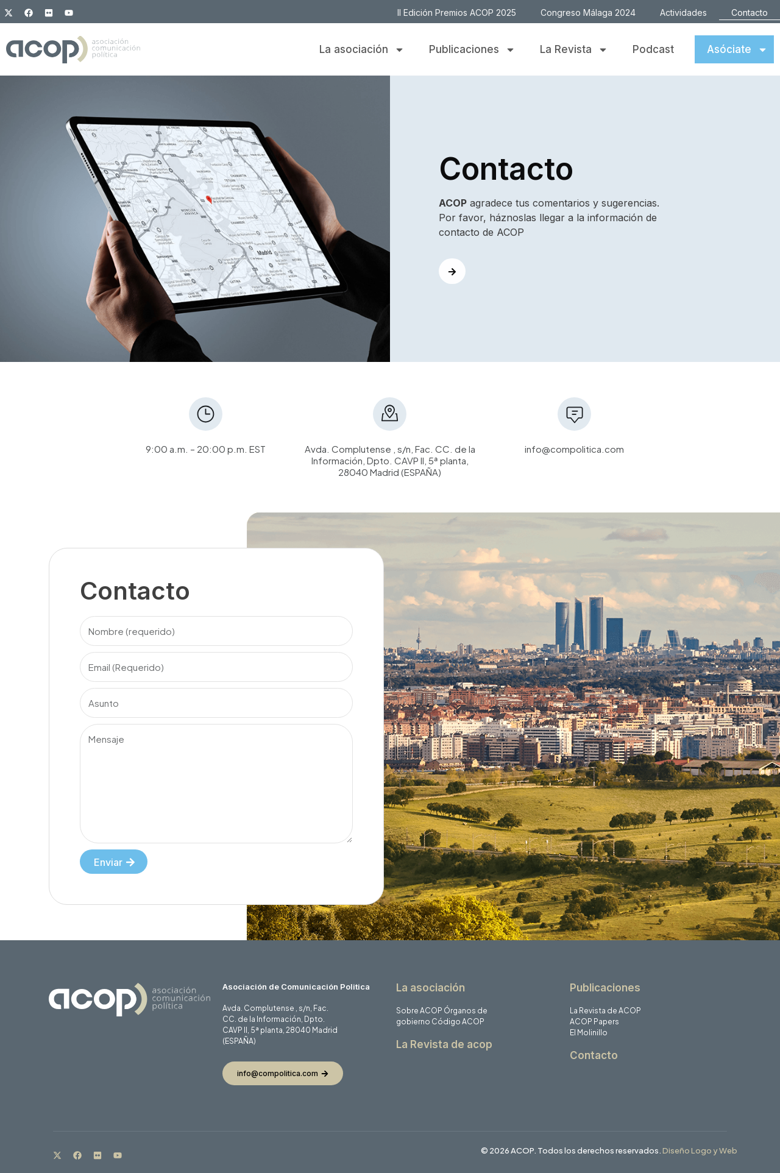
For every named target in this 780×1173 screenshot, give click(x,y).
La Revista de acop (444, 1044)
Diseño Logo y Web (699, 1150)
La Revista (574, 49)
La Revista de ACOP (605, 1010)
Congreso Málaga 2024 (588, 12)
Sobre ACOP (419, 1010)
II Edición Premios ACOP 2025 (456, 12)
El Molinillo (589, 1032)
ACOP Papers (594, 1021)
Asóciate (737, 49)
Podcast (653, 49)
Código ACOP (457, 1021)
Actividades (683, 12)
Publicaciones (472, 49)
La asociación (362, 49)
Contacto (749, 12)
